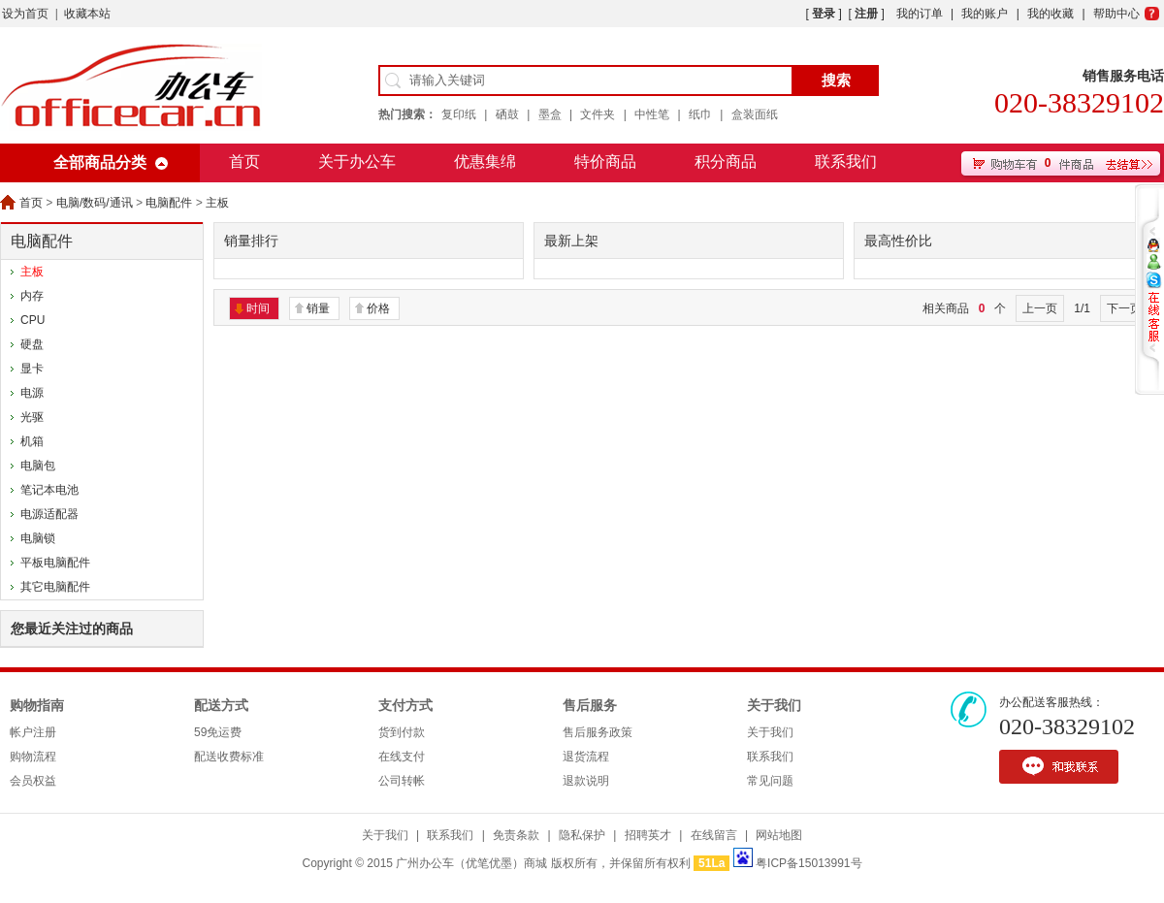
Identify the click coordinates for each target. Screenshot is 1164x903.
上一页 (1039, 308)
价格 (378, 308)
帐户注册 (33, 732)
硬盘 (32, 344)
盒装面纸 (754, 114)
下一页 (1124, 308)
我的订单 (919, 13)
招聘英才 (648, 835)
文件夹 (597, 114)
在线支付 (401, 756)
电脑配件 (169, 203)
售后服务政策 (597, 732)
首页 (244, 161)
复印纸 (458, 114)
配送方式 (221, 705)
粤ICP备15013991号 (808, 863)
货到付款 (401, 732)
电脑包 (37, 465)
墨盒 (550, 114)
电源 (32, 393)
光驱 (32, 417)
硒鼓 (507, 114)
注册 (866, 13)
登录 (823, 13)
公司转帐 (401, 781)
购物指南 (37, 705)
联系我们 (846, 161)
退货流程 (586, 756)
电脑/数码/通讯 (94, 203)
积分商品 (726, 161)
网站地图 (779, 835)
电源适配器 (49, 514)
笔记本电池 (49, 490)
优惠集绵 (485, 161)
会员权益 (33, 781)
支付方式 (405, 705)
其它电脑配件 (55, 587)
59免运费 (218, 732)
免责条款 (516, 835)
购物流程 (33, 756)
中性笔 (651, 114)
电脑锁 (37, 538)
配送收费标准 (229, 756)
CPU (32, 320)
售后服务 (590, 705)
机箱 (32, 441)
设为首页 (25, 13)
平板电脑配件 (55, 562)
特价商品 (605, 161)
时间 (258, 308)
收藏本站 (87, 13)
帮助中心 (1116, 13)
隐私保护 (582, 835)
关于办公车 (357, 161)
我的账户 (984, 13)
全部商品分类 (99, 162)
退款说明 (586, 781)
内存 (32, 296)
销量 (318, 308)
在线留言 (714, 835)
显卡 (32, 368)
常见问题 (770, 781)
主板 (217, 203)
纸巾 (700, 114)
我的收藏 (1050, 13)
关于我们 (774, 705)
